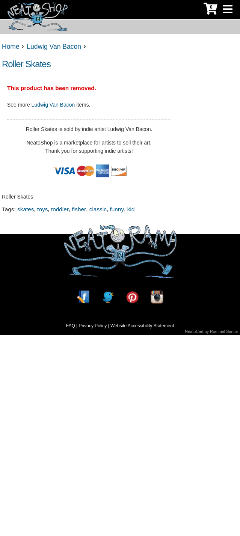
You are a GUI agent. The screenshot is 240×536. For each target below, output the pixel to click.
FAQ (70, 325)
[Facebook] (83, 297)
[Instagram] (157, 297)
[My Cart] (210, 9)
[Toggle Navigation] (227, 9)
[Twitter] (107, 297)
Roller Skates (26, 64)
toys (42, 209)
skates (25, 209)
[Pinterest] (132, 297)
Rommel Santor (224, 331)
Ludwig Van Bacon (53, 105)
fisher (79, 209)
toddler (60, 209)
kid (131, 209)
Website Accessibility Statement (142, 325)
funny (117, 209)
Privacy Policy (93, 325)
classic (98, 209)
